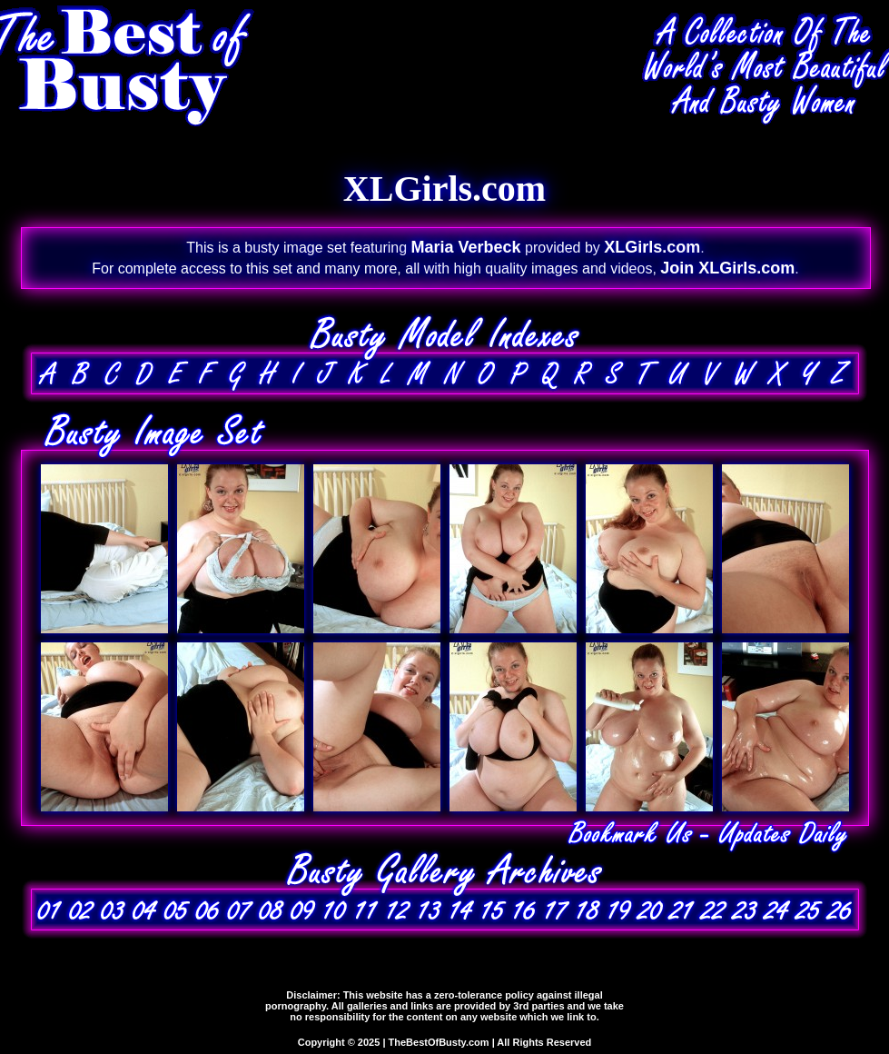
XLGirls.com (652, 247)
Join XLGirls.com (727, 268)
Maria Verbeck (466, 247)
